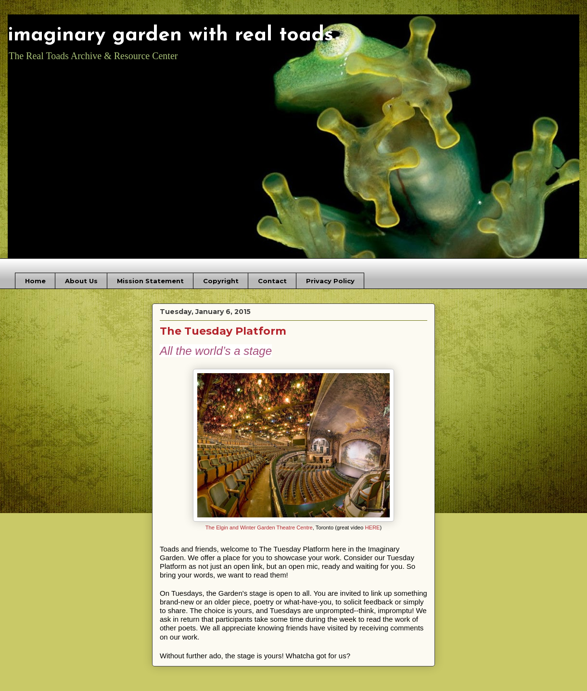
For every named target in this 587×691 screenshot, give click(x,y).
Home (35, 281)
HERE (372, 527)
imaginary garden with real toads (170, 35)
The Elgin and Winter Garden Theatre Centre (259, 527)
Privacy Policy (330, 281)
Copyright (221, 281)
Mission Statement (150, 281)
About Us (81, 281)
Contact (272, 281)
